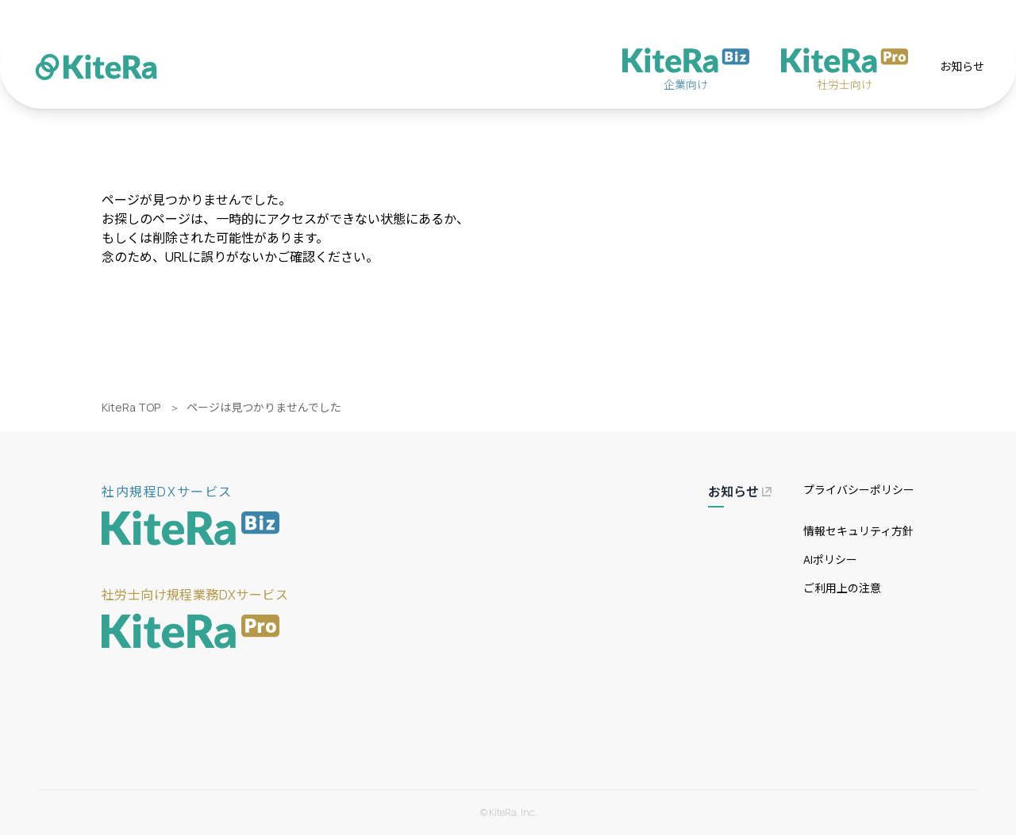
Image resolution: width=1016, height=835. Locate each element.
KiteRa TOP (131, 407)
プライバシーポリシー (858, 489)
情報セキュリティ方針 (858, 530)
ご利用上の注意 (842, 588)
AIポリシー (830, 559)
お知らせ (962, 66)
